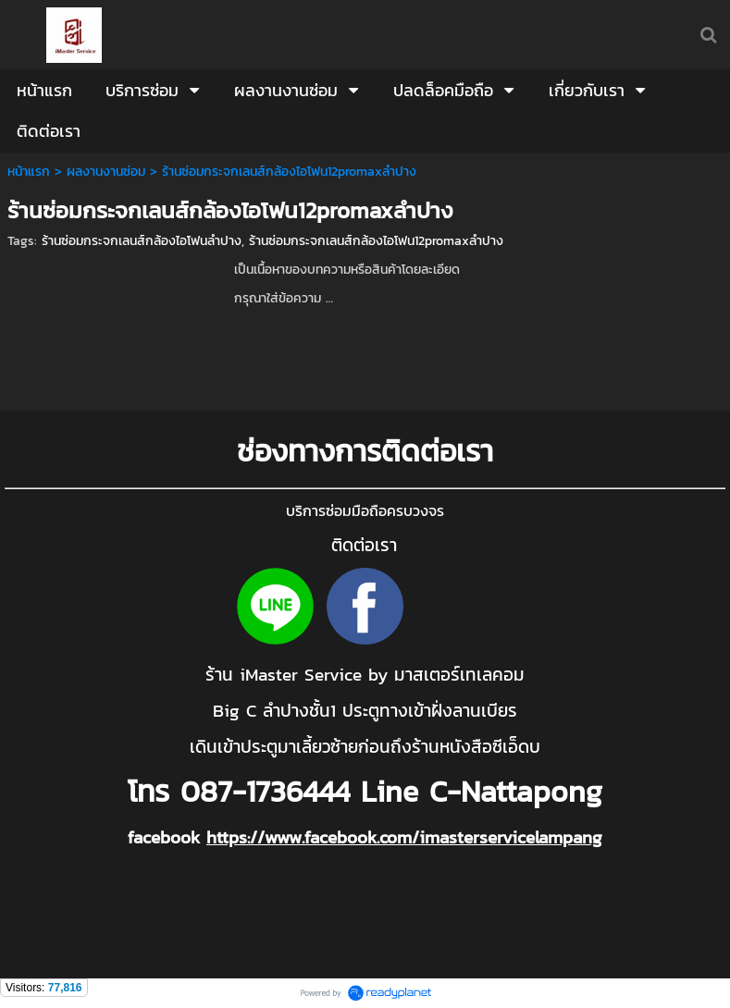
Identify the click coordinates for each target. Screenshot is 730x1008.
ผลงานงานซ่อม (106, 171)
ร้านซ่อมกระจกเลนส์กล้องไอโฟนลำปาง (141, 241)
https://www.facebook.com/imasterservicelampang (404, 837)
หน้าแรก (28, 171)
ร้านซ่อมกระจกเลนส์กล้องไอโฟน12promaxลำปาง (376, 241)
